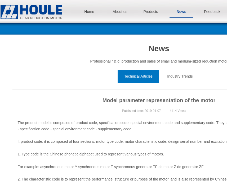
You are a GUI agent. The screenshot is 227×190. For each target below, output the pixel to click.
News (181, 12)
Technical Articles (138, 76)
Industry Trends (180, 76)
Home (89, 12)
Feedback (212, 12)
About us (120, 12)
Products (150, 12)
